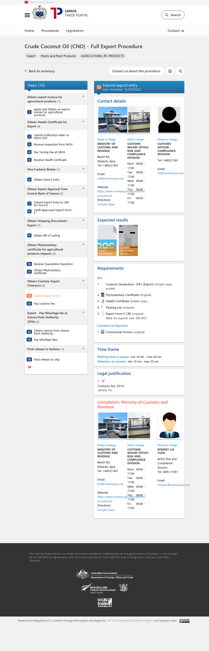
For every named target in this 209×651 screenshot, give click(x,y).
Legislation (75, 30)
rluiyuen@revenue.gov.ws (174, 485)
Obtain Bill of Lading (47, 235)
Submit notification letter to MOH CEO (51, 136)
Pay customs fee (44, 303)
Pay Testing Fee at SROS (49, 152)
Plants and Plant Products (58, 56)
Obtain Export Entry (46, 179)
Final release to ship (47, 359)
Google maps (106, 204)
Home (29, 30)
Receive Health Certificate (50, 159)
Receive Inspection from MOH (53, 144)
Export (31, 56)
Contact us (176, 30)
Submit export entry (46, 295)
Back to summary (40, 71)
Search (173, 15)
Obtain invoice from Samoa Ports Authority (51, 332)
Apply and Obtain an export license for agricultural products (52, 112)
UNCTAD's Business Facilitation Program (130, 620)
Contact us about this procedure (136, 71)
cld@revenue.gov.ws (110, 178)
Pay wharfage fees (45, 339)
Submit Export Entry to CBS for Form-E (51, 203)
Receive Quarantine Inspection (53, 263)
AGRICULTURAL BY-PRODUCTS (102, 56)
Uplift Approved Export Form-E (53, 211)
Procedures (50, 30)
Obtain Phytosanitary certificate (47, 271)
